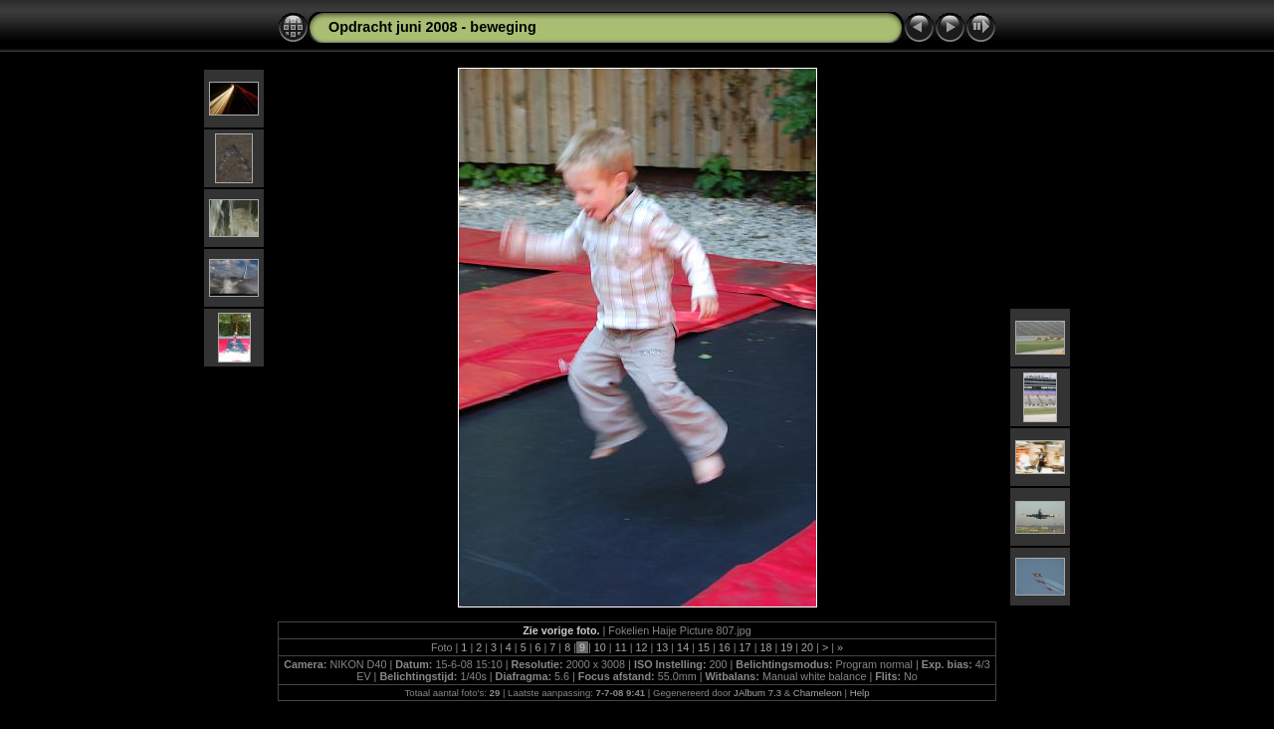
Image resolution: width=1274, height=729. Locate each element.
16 (725, 647)
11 (621, 647)
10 (600, 647)
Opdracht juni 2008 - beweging (432, 27)
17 (745, 647)
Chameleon (817, 692)
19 (786, 647)
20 (807, 647)
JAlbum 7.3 (757, 692)
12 (641, 647)
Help (860, 692)
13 (662, 647)
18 (765, 647)
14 (683, 647)
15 (704, 647)
